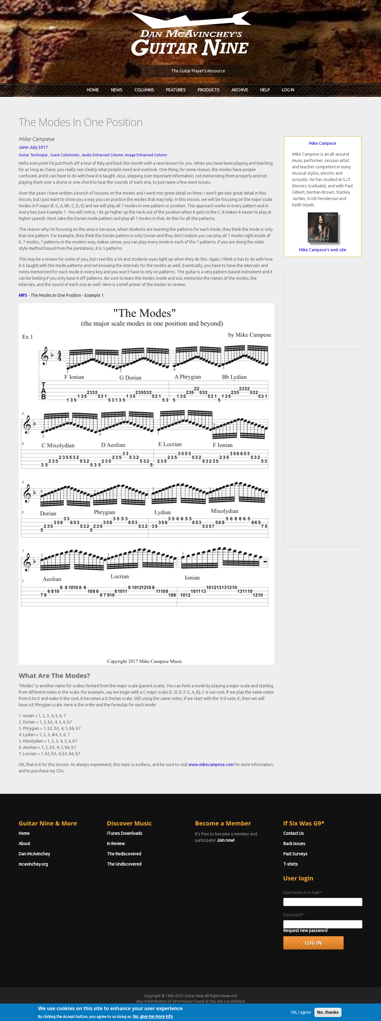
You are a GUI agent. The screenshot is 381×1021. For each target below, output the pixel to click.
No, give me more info (153, 1016)
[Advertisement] (323, 308)
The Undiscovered (124, 864)
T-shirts (290, 864)
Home (93, 89)
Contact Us (293, 833)
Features (176, 89)
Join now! (226, 840)
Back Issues (294, 843)
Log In (288, 89)
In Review (116, 843)
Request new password (305, 930)
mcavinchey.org (33, 864)
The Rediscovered (124, 853)
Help (265, 89)
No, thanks (328, 1012)
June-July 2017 (33, 147)
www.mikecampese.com (211, 764)
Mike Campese (322, 143)
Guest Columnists (64, 155)
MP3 (23, 295)
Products (208, 89)
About (24, 843)
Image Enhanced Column (146, 155)
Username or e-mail (303, 892)
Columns (144, 89)
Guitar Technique (33, 155)
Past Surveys (295, 853)
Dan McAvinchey (34, 853)
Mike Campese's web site (322, 249)
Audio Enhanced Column (102, 155)
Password (294, 914)
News (116, 89)
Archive (239, 89)
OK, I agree (301, 1012)
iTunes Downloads (124, 833)
